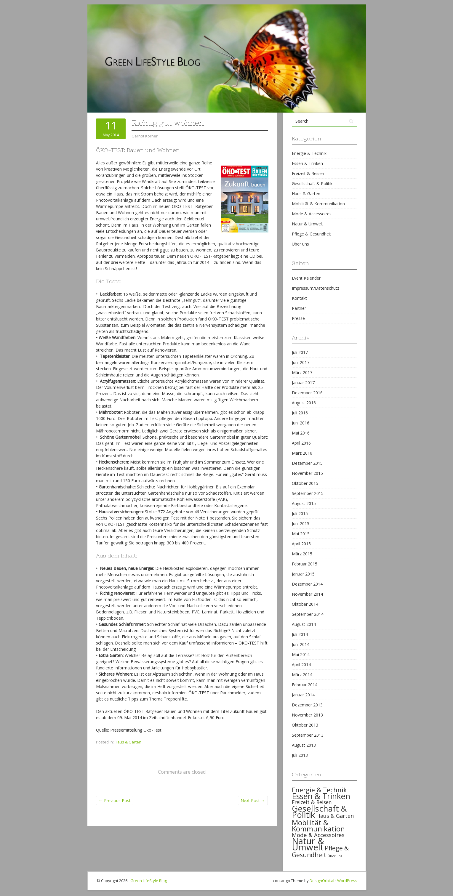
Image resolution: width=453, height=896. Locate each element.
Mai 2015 (301, 533)
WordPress (347, 880)
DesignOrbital (322, 880)
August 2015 (304, 503)
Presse (298, 318)
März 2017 (302, 372)
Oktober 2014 (305, 604)
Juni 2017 (300, 362)
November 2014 (307, 594)
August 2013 (304, 745)
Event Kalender (306, 278)
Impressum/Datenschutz (315, 288)
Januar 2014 (303, 695)
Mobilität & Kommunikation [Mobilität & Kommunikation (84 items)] (318, 826)
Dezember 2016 (307, 392)
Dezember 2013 (307, 705)
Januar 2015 (303, 574)
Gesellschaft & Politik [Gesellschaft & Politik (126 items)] (319, 811)
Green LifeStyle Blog (148, 880)
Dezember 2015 (307, 463)
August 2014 (304, 624)
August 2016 (304, 402)
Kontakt (299, 298)
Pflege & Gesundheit (311, 234)
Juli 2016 (300, 413)
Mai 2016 (301, 433)
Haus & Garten (128, 742)
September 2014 (308, 614)
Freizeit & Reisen (308, 173)
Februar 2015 (304, 564)
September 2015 (308, 493)
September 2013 (308, 735)
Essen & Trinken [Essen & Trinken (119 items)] (321, 796)
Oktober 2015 (305, 483)
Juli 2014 (300, 634)
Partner (299, 308)
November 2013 (307, 715)
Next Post (253, 800)
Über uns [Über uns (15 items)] (335, 856)
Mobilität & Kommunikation (318, 203)
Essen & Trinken (307, 163)
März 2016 (302, 453)
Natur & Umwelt (307, 224)
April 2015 (301, 543)
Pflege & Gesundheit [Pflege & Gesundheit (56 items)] (320, 851)
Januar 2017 (303, 382)
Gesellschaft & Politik (312, 183)
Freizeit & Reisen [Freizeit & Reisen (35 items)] (312, 802)
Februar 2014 (304, 684)
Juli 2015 (300, 513)
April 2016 (301, 443)
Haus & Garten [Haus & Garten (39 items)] (335, 815)
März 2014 (302, 674)
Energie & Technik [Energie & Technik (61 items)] (319, 790)
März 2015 (302, 554)
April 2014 (301, 664)
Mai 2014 (301, 654)
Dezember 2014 (307, 584)
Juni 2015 (300, 523)
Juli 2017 (300, 352)
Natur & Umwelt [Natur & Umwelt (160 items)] (308, 844)
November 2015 (307, 473)
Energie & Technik (309, 153)
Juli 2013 (300, 755)
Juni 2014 (300, 644)
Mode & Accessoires (312, 214)
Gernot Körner (145, 136)
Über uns (300, 244)
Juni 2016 (300, 423)
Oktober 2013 (305, 725)
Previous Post (115, 800)
